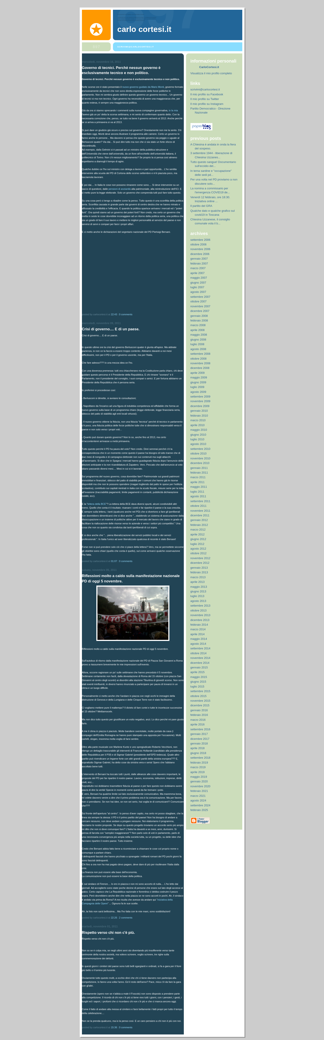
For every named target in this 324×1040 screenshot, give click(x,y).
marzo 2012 (198, 529)
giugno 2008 (198, 339)
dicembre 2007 (200, 311)
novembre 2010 (200, 458)
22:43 (114, 314)
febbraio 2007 (199, 263)
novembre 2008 (200, 363)
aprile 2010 (197, 425)
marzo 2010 (198, 420)
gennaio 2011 (199, 468)
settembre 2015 (200, 691)
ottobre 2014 (198, 653)
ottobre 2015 (198, 696)
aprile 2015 (197, 672)
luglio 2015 (197, 686)
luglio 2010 (197, 439)
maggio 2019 (198, 776)
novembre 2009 (200, 401)
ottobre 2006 (198, 244)
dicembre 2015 (200, 705)
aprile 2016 (197, 724)
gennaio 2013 (199, 567)
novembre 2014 (200, 658)
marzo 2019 (198, 767)
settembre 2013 (200, 605)
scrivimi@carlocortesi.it (205, 89)
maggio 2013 (198, 586)
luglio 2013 (197, 596)
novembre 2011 (200, 510)
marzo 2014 (198, 629)
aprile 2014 (197, 634)
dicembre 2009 (200, 406)
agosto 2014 (198, 643)
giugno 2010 (198, 434)
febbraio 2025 (199, 810)
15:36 (114, 1027)
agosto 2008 (198, 349)
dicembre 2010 (200, 463)
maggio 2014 (198, 638)
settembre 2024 (200, 805)
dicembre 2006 (200, 254)
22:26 (114, 917)
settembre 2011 (200, 501)
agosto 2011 (198, 496)
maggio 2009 (198, 377)
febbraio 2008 (199, 320)
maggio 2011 (198, 486)
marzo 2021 (198, 795)
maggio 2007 (198, 277)
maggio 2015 (198, 677)
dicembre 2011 (200, 515)
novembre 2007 (200, 306)
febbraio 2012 (199, 525)
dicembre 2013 (200, 620)
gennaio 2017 (199, 734)
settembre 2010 (200, 448)
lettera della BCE (96, 504)
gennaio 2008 (199, 315)
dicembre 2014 (200, 662)
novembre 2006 (200, 249)
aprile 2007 (197, 273)
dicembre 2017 (200, 738)
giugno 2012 (198, 539)
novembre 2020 (200, 786)
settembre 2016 (200, 729)
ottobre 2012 (198, 553)
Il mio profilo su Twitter (204, 99)
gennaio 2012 (199, 520)
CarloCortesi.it (209, 67)
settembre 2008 (200, 353)
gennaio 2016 (199, 710)
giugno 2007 (198, 282)
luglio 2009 (197, 387)
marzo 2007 (198, 268)
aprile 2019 (197, 772)
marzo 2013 (198, 577)
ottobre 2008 (198, 358)
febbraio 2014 (199, 624)
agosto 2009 (198, 392)
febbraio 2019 (199, 762)
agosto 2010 (198, 444)
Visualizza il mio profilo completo (211, 73)
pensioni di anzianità (120, 189)
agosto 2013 (198, 601)
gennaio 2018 (199, 743)
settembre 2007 (200, 296)
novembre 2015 (200, 700)
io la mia (173, 110)
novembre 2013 (200, 615)
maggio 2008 (198, 334)
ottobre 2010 (198, 453)
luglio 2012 (197, 544)
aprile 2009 (197, 372)
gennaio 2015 (199, 667)
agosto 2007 (198, 292)
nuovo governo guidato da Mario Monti (143, 87)
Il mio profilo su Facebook (206, 94)
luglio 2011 (197, 491)
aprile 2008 (197, 330)
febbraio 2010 (199, 415)
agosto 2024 (198, 800)
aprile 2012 (197, 534)
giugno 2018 (198, 753)
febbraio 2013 (199, 572)
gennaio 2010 (199, 410)
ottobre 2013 (198, 610)
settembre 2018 (200, 757)
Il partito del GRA (201, 206)
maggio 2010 (198, 429)
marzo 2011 (198, 477)
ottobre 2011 (198, 505)
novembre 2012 (200, 558)
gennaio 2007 (199, 258)
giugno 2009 (198, 382)
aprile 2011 (197, 482)
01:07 (114, 561)
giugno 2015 (198, 681)
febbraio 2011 (199, 472)
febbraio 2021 (199, 791)
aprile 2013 (197, 582)
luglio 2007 (197, 287)
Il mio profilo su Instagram (206, 104)
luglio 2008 (197, 344)
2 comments (125, 917)
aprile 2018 (197, 748)
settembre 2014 (200, 648)
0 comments (125, 314)
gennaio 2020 (199, 781)
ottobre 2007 (198, 301)
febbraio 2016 (199, 715)
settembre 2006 (200, 239)
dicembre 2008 (200, 368)
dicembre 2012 (200, 562)
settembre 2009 (200, 396)
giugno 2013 (198, 591)
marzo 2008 (198, 325)
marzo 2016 (198, 719)
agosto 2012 (198, 548)
